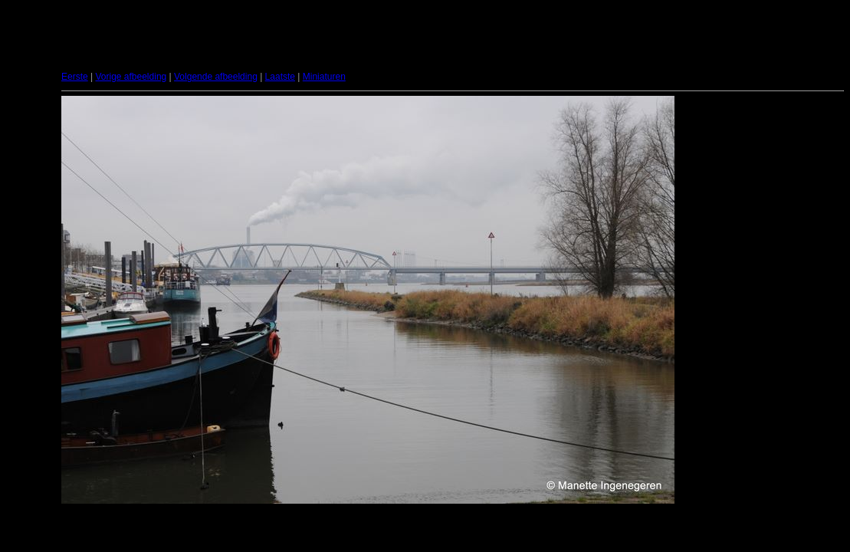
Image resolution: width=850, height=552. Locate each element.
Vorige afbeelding (130, 76)
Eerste (74, 76)
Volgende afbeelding (216, 76)
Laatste (280, 76)
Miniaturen (324, 76)
